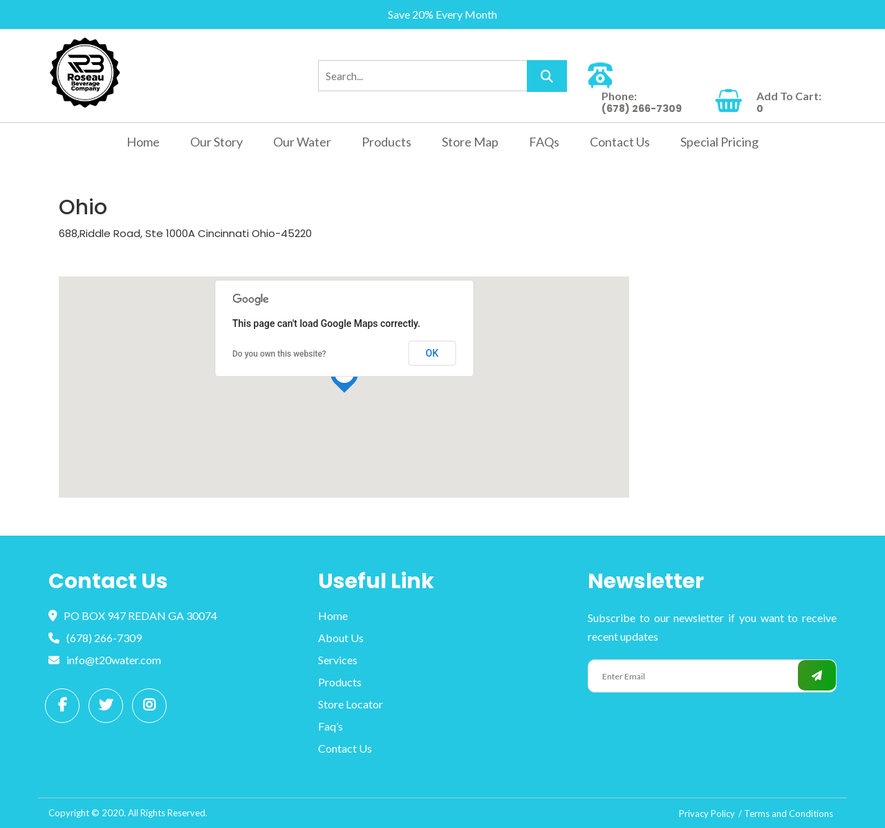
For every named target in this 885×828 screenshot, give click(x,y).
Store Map (470, 141)
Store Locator (350, 704)
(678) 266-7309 (95, 637)
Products (386, 141)
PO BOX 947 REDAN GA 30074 (132, 615)
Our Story (216, 141)
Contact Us (620, 141)
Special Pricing (719, 141)
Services (337, 659)
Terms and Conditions (788, 813)
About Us (341, 637)
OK (432, 353)
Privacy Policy (707, 813)
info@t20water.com (104, 659)
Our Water (302, 141)
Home (143, 141)
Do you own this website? (279, 354)
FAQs (544, 141)
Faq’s (330, 726)
